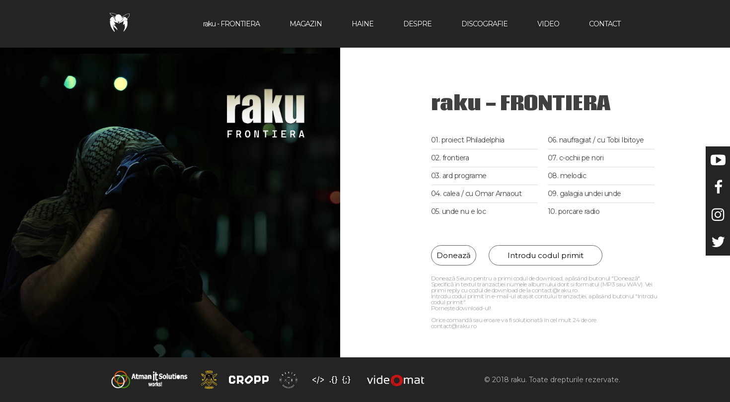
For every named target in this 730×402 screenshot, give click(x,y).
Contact (604, 23)
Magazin (306, 23)
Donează (454, 255)
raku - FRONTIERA (231, 23)
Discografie (484, 23)
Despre (417, 23)
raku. (520, 379)
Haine (362, 23)
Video (548, 23)
